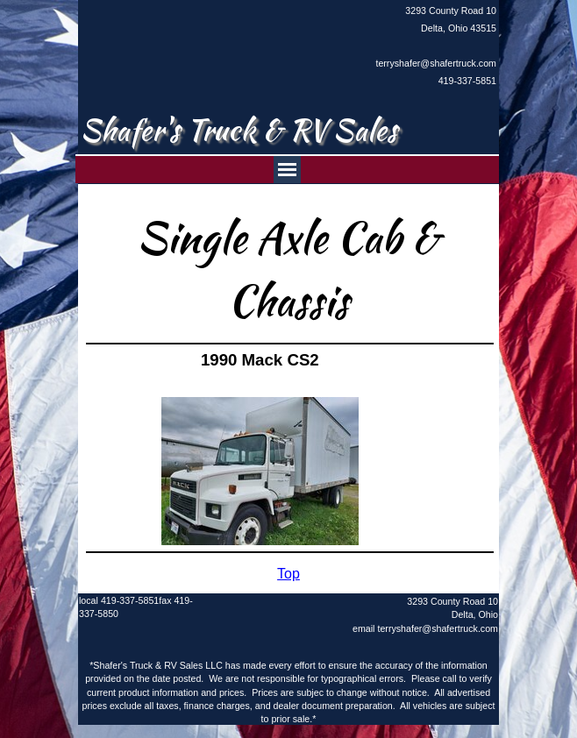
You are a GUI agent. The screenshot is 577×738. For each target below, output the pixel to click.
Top (288, 573)
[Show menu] (287, 169)
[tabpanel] (430, 45)
